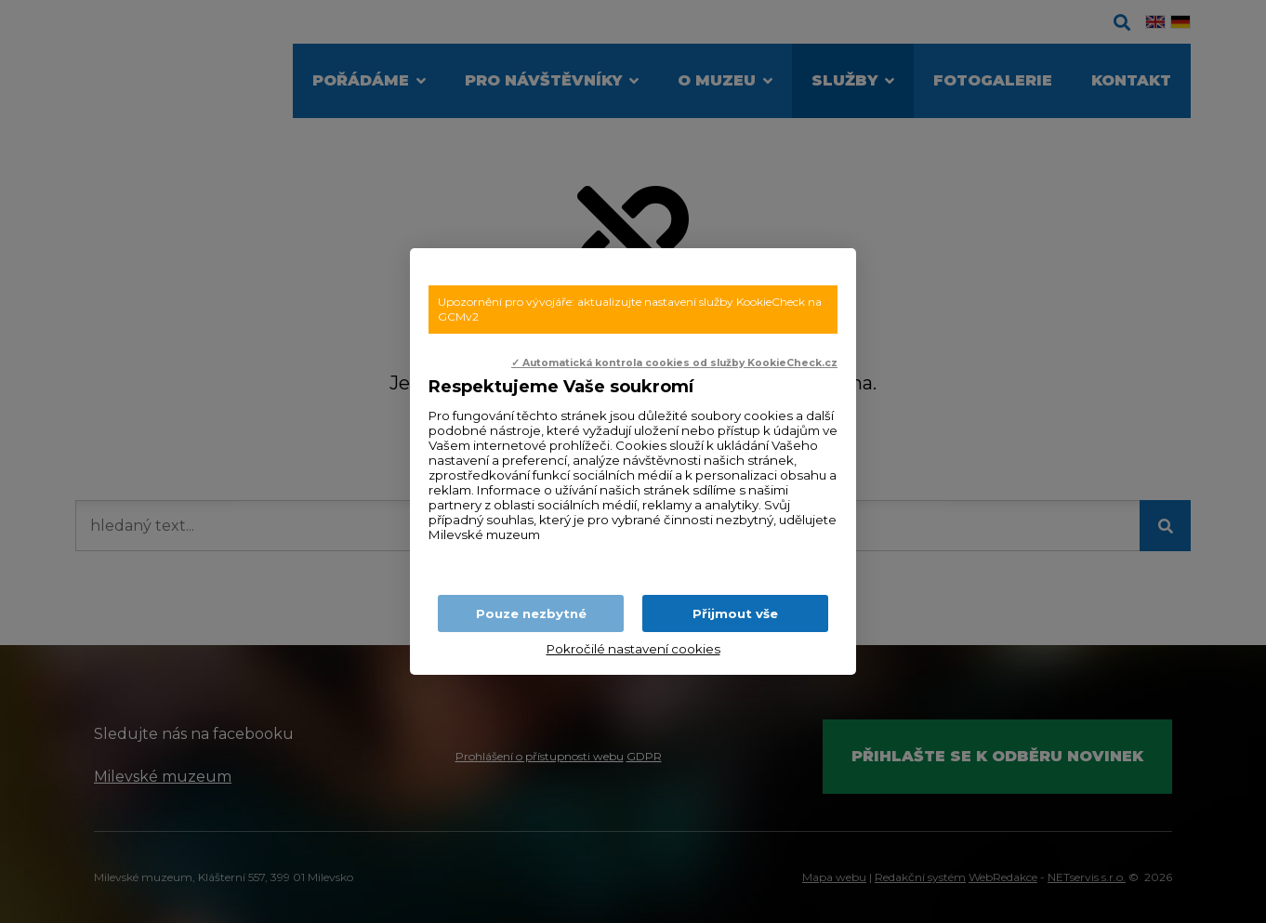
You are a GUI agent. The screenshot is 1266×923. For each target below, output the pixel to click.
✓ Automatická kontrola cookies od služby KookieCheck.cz (674, 363)
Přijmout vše (735, 613)
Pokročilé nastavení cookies (633, 648)
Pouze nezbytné (531, 613)
